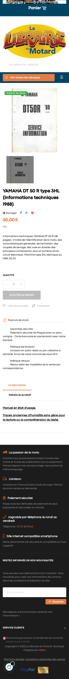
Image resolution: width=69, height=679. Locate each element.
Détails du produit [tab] (20, 395)
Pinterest (32, 213)
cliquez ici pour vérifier (18, 642)
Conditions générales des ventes (45, 659)
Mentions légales (14, 659)
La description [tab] (17, 385)
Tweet (26, 213)
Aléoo (42, 650)
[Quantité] (14, 284)
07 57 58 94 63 (25, 526)
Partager (21, 213)
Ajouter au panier (22, 295)
